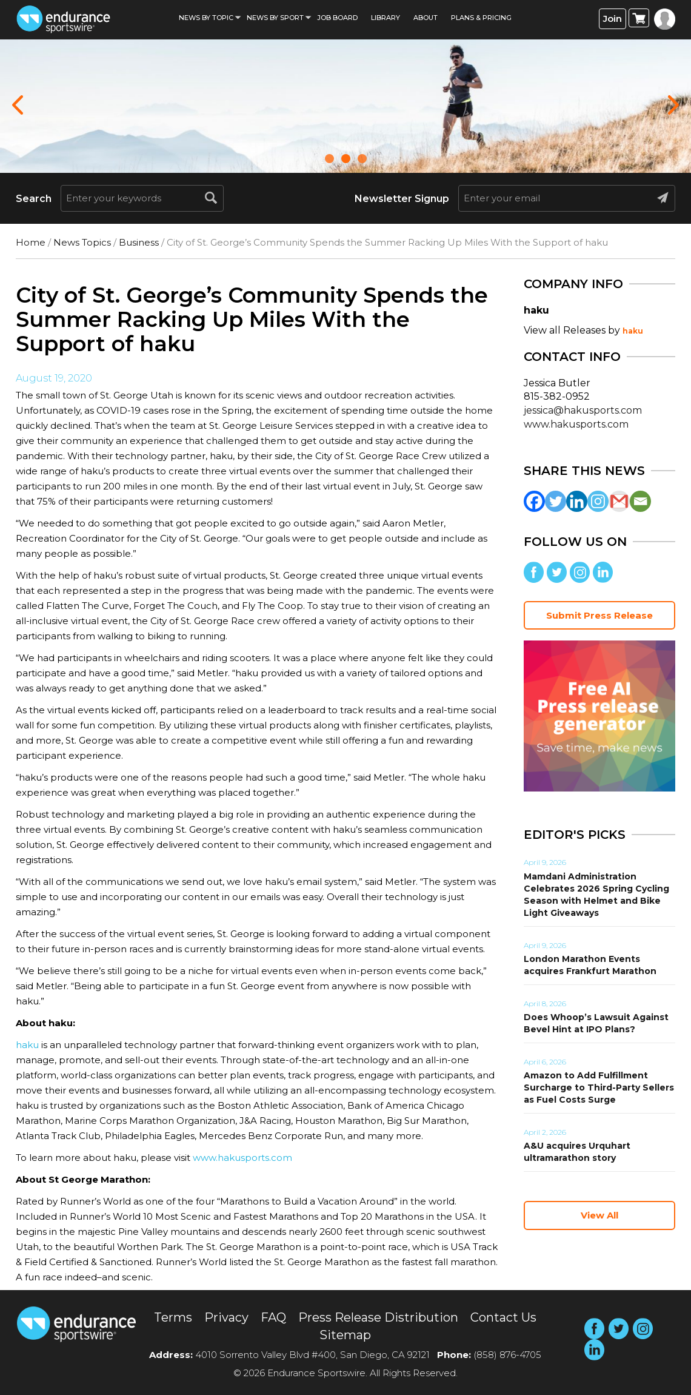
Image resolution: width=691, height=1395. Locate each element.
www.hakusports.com (242, 1157)
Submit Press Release (599, 615)
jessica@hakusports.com (583, 410)
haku (27, 1044)
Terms (173, 1317)
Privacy (226, 1317)
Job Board (337, 17)
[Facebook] (534, 501)
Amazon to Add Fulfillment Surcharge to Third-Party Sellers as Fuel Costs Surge (599, 1087)
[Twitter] (555, 501)
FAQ (273, 1317)
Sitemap (345, 1335)
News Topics (82, 242)
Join (612, 18)
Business (139, 242)
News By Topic (206, 17)
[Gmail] (619, 501)
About (425, 17)
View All (599, 1215)
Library (385, 17)
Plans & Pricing (481, 17)
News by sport (275, 17)
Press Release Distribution (378, 1317)
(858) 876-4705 (507, 1354)
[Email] (640, 501)
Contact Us (503, 1317)
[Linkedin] (576, 501)
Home (30, 242)
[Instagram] (598, 501)
